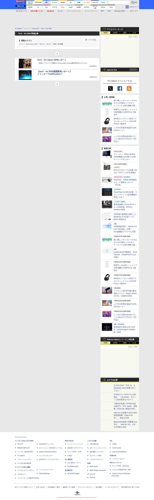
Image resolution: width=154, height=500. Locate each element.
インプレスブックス (46, 470)
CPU (109, 11)
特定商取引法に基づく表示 (130, 487)
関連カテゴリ (26, 40)
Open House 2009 (31, 44)
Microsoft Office (119, 11)
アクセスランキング (115, 29)
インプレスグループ (111, 487)
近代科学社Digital (73, 473)
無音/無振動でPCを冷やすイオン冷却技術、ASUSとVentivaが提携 (125, 207)
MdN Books (94, 466)
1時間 (105, 33)
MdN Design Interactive (98, 470)
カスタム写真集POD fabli (121, 470)
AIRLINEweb (94, 444)
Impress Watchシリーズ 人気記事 (120, 339)
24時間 (115, 33)
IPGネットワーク (116, 463)
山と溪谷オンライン (74, 463)
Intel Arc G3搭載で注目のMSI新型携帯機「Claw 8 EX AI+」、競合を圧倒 (125, 415)
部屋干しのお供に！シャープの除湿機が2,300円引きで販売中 (125, 112)
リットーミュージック (75, 444)
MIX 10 (42, 44)
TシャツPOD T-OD (74, 452)
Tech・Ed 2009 (58, 44)
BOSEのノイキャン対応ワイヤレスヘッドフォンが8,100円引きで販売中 (125, 121)
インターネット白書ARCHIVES (28, 478)
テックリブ (91, 474)
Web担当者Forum (23, 448)
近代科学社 (69, 470)
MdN (89, 463)
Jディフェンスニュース (98, 448)
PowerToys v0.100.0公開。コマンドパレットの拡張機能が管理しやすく (125, 194)
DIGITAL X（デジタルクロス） (49, 459)
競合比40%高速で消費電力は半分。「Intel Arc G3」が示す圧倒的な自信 (125, 424)
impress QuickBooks (119, 452)
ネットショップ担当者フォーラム (50, 448)
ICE (111, 441)
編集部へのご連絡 (69, 487)
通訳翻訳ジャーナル (97, 452)
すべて (21, 44)
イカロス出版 (91, 441)
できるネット (22, 474)
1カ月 (134, 33)
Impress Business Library (48, 452)
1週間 (125, 33)
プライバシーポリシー (85, 487)
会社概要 (99, 487)
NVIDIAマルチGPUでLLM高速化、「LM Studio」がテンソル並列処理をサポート (125, 397)
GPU (102, 11)
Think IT (20, 444)
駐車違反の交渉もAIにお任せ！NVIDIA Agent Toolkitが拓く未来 (125, 329)
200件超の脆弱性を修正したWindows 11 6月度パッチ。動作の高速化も (125, 216)
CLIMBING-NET (72, 466)
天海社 (114, 444)
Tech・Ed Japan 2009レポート (51, 60)
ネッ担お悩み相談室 (24, 463)
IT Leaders (21, 455)
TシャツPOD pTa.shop (120, 466)
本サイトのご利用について (24, 487)
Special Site (112, 70)
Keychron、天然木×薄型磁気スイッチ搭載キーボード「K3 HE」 (125, 182)
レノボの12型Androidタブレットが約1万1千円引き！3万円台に (125, 138)
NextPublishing (44, 473)
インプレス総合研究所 (25, 452)
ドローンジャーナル (24, 459)
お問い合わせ (40, 487)
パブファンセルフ (118, 459)
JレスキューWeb (95, 455)
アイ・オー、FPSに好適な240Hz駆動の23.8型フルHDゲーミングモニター (125, 156)
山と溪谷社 (69, 459)
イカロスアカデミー (97, 459)
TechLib (92, 477)
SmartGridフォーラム (46, 444)
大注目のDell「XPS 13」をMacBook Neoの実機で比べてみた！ (125, 388)
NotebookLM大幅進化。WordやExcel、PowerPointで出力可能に (125, 254)
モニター (61, 11)
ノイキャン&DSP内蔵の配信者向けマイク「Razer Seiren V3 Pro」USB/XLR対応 (125, 293)
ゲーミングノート (91, 11)
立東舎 (69, 455)
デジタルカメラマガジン (25, 470)
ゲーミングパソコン (74, 11)
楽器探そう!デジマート (75, 448)
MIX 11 (48, 44)
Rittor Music (69, 441)
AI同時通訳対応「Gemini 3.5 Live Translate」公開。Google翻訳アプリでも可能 (125, 229)
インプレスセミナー (46, 455)
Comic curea (116, 448)
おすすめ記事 (112, 380)
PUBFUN (113, 455)
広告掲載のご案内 (54, 487)
